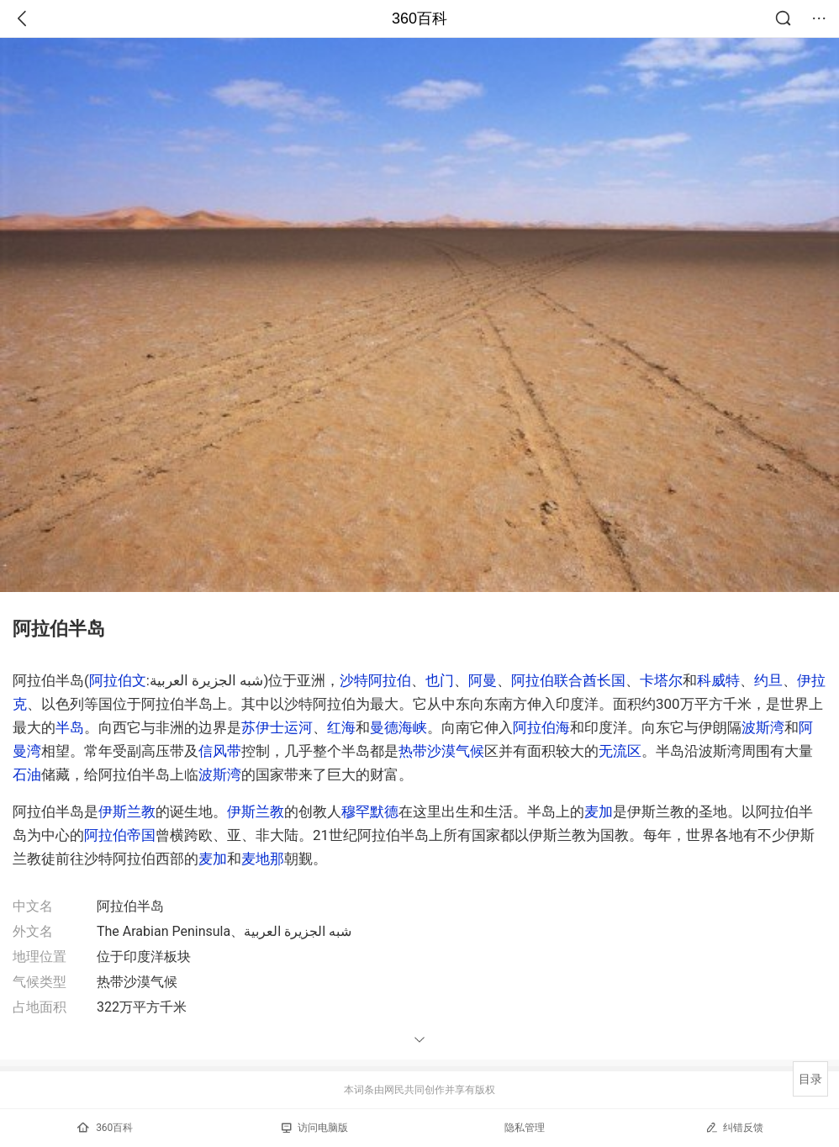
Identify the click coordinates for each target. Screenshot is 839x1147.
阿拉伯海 (541, 727)
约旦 (768, 680)
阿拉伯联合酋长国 (568, 680)
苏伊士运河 (277, 727)
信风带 (219, 751)
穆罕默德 (369, 811)
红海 (341, 727)
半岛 (69, 727)
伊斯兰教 (127, 811)
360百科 (419, 18)
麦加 (598, 811)
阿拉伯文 (117, 680)
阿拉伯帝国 (120, 835)
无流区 (620, 751)
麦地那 (262, 858)
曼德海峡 (398, 727)
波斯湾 (762, 727)
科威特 (718, 680)
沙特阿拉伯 (375, 680)
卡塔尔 (661, 680)
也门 (439, 680)
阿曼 (482, 680)
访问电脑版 (315, 1128)
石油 (27, 774)
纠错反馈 (734, 1127)
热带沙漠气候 (441, 751)
